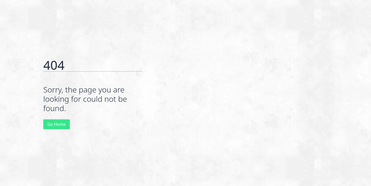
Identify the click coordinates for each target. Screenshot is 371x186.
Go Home (56, 124)
